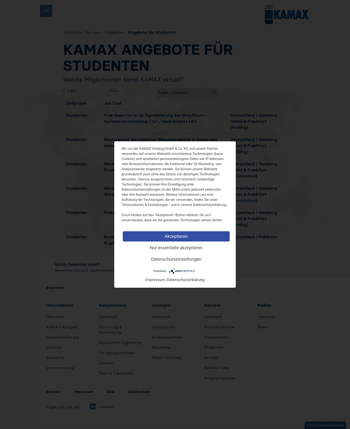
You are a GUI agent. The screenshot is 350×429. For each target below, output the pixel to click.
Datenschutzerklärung (186, 279)
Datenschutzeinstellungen (176, 259)
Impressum (155, 279)
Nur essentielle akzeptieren (176, 247)
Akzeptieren (176, 236)
